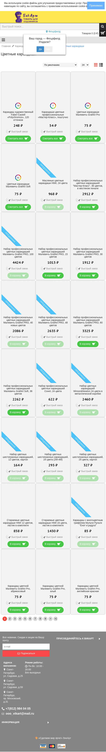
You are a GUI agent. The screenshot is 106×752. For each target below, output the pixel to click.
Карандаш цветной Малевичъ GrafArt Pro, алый (53, 589)
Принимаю (96, 5)
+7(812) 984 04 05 (16, 708)
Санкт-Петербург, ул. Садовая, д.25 (13, 672)
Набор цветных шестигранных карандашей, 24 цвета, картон (87, 457)
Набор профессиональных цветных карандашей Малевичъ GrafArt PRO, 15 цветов (53, 253)
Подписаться (26, 653)
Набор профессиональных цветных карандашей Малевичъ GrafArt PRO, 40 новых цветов (18, 321)
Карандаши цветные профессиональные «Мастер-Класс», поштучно (53, 115)
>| (56, 618)
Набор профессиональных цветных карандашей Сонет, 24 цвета (53, 389)
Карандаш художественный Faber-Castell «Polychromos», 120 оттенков (18, 116)
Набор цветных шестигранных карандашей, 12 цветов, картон (18, 457)
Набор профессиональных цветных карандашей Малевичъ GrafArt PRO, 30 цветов (87, 253)
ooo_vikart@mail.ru (18, 713)
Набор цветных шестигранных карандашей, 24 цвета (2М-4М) (53, 457)
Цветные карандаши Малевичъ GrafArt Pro (88, 113)
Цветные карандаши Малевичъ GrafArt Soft (18, 185)
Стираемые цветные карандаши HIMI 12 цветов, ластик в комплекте (18, 523)
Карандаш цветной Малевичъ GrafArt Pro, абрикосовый (18, 589)
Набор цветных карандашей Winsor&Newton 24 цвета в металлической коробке (87, 390)
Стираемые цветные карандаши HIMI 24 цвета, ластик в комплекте (53, 523)
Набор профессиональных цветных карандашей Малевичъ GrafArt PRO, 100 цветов (18, 253)
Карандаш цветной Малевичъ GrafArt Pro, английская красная (88, 589)
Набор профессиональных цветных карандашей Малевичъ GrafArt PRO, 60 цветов (87, 321)
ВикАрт (67, 738)
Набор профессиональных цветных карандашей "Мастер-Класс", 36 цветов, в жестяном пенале (88, 184)
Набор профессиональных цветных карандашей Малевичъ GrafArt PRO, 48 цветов (53, 321)
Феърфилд (53, 31)
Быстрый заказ (17, 132)
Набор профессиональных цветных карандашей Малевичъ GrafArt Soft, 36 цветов (18, 390)
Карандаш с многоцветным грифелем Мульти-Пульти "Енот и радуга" (88, 523)
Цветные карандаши (72, 46)
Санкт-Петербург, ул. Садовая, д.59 (13, 684)
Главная (6, 46)
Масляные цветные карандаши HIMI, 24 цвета (53, 181)
